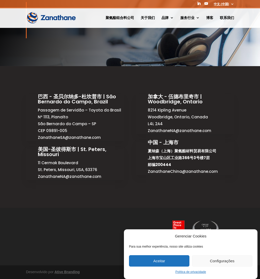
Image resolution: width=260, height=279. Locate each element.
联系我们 (227, 18)
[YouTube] (206, 5)
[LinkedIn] (199, 5)
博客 (209, 18)
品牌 (165, 18)
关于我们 (148, 18)
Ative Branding (67, 272)
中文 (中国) (221, 4)
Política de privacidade (190, 272)
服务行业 (187, 18)
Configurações (222, 261)
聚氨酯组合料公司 (120, 18)
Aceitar (159, 261)
